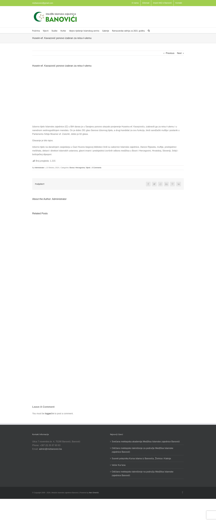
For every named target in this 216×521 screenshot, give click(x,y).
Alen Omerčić (94, 493)
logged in (49, 413)
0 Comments (96, 168)
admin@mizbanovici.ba (50, 449)
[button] (149, 30)
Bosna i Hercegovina (77, 168)
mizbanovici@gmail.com (42, 3)
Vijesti (88, 168)
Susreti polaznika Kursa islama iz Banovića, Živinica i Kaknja (141, 458)
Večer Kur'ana (118, 465)
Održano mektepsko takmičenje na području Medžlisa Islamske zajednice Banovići (142, 474)
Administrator (39, 168)
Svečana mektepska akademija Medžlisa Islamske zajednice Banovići (146, 441)
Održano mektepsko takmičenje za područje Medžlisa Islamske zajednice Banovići (142, 450)
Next (179, 53)
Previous (170, 53)
